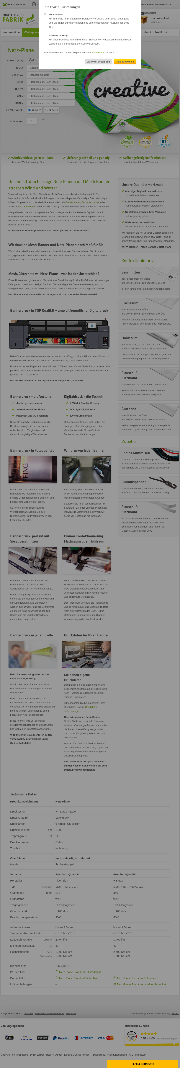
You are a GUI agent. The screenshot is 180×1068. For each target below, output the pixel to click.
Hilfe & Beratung (142, 1064)
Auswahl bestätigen (98, 61)
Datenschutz (99, 52)
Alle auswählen (125, 61)
